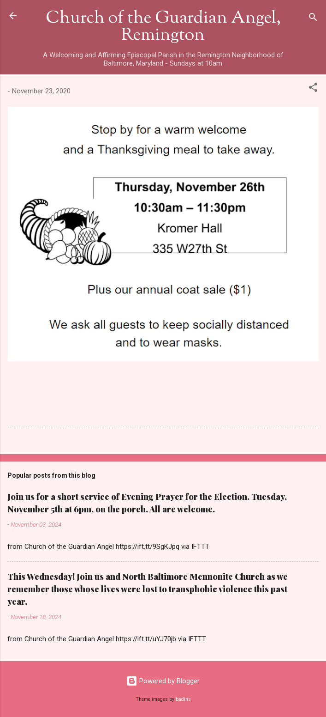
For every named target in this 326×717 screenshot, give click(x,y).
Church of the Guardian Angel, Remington (163, 27)
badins (183, 699)
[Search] (313, 19)
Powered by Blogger (163, 681)
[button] (313, 89)
